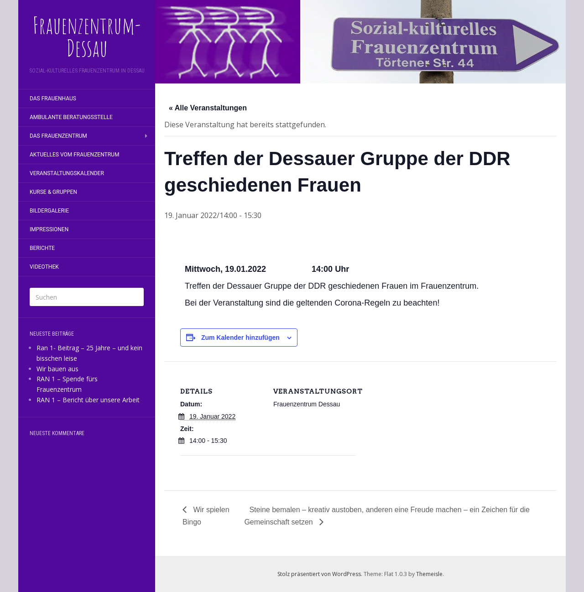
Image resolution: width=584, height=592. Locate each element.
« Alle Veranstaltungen (208, 108)
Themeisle (429, 574)
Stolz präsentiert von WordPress (319, 574)
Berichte (42, 248)
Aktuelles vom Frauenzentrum (74, 154)
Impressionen (49, 229)
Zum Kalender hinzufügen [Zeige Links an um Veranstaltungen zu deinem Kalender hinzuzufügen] (240, 337)
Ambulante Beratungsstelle (71, 117)
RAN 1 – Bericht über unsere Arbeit (88, 399)
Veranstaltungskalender (67, 173)
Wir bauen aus (57, 368)
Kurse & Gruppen (53, 192)
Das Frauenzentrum (58, 136)
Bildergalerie (49, 211)
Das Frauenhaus (53, 98)
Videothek (44, 267)
